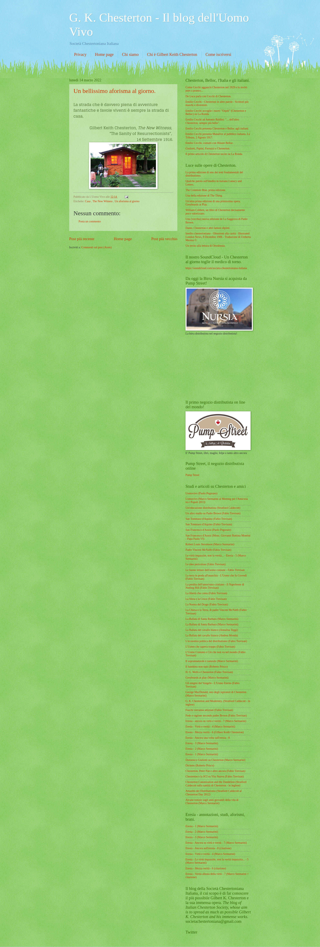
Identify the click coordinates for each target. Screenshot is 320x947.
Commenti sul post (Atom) (96, 247)
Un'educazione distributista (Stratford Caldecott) (213, 507)
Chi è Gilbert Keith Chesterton (172, 54)
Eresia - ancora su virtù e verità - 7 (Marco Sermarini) (216, 721)
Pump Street (192, 475)
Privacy (80, 54)
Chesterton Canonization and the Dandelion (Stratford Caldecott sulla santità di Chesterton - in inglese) (216, 783)
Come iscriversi (218, 54)
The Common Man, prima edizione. (206, 190)
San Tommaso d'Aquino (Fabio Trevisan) (209, 518)
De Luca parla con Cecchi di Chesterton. (208, 96)
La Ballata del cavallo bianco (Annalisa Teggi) (212, 629)
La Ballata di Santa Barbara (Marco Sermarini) (212, 618)
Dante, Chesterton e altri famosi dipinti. (208, 228)
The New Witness (102, 201)
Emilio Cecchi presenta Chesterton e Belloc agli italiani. (217, 128)
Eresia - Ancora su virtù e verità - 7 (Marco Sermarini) (216, 842)
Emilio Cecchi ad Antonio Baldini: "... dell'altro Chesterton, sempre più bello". (212, 121)
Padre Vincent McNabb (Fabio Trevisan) (208, 549)
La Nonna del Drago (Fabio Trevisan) (207, 604)
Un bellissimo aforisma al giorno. (114, 90)
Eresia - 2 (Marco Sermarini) (202, 748)
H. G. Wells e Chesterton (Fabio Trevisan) (209, 672)
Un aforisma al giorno (127, 201)
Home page (104, 54)
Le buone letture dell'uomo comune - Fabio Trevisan (215, 570)
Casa (88, 201)
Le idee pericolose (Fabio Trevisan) (206, 564)
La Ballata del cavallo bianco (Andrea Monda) (212, 635)
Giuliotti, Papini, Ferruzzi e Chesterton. (208, 148)
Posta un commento (90, 221)
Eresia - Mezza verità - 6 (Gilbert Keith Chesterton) (215, 732)
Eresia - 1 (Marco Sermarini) (202, 754)
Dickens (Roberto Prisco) (200, 765)
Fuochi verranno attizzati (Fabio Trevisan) (209, 710)
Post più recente (81, 239)
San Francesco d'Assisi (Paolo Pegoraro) (208, 529)
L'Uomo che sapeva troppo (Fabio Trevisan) (210, 646)
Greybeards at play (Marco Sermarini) (207, 677)
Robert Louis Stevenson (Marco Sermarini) (210, 544)
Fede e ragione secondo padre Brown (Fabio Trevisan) (216, 715)
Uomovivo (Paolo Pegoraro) (201, 493)
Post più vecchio (164, 239)
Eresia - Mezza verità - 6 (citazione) (206, 868)
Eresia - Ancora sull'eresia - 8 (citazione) (208, 848)
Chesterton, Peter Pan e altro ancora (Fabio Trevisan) (215, 771)
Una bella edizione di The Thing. (204, 195)
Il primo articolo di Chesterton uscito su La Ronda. (214, 154)
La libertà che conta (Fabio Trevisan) (206, 593)
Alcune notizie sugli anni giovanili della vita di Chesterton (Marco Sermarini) (212, 801)
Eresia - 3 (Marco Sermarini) (202, 743)
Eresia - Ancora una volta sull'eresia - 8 (208, 737)
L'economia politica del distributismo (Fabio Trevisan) (216, 641)
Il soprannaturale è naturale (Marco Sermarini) (212, 661)
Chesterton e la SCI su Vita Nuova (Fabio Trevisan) (215, 776)
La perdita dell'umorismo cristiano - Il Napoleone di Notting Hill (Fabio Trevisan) (215, 586)
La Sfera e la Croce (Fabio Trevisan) (206, 598)
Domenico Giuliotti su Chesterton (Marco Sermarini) (215, 760)
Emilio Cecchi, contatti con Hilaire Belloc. (210, 143)
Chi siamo (130, 54)
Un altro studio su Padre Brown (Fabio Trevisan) (213, 513)
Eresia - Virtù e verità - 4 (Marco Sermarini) (210, 726)
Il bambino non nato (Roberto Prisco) (207, 666)
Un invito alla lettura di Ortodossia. (205, 245)
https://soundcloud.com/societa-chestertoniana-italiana (216, 268)
